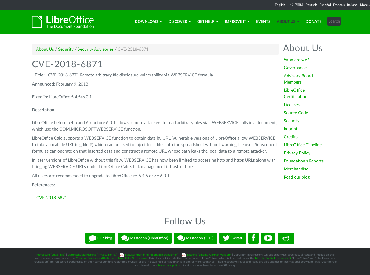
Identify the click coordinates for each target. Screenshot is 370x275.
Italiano (352, 4)
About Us (288, 22)
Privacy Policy (297, 153)
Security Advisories (96, 49)
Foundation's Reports (304, 161)
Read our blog (297, 177)
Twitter (232, 238)
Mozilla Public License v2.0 (273, 258)
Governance (295, 68)
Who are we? (296, 60)
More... (365, 4)
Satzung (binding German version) (209, 254)
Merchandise (296, 169)
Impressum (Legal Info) (50, 254)
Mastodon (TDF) (195, 238)
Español (325, 4)
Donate (313, 22)
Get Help (207, 22)
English (280, 4)
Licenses (292, 105)
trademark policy (169, 265)
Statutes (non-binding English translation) (151, 254)
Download (148, 22)
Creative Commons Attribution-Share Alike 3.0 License (111, 258)
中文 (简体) (295, 4)
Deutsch (311, 4)
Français (339, 4)
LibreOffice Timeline (303, 145)
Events (263, 22)
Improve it (237, 22)
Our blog (100, 238)
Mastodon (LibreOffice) (144, 238)
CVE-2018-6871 (51, 198)
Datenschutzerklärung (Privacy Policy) (92, 254)
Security (66, 49)
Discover (179, 22)
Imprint (291, 129)
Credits (291, 137)
